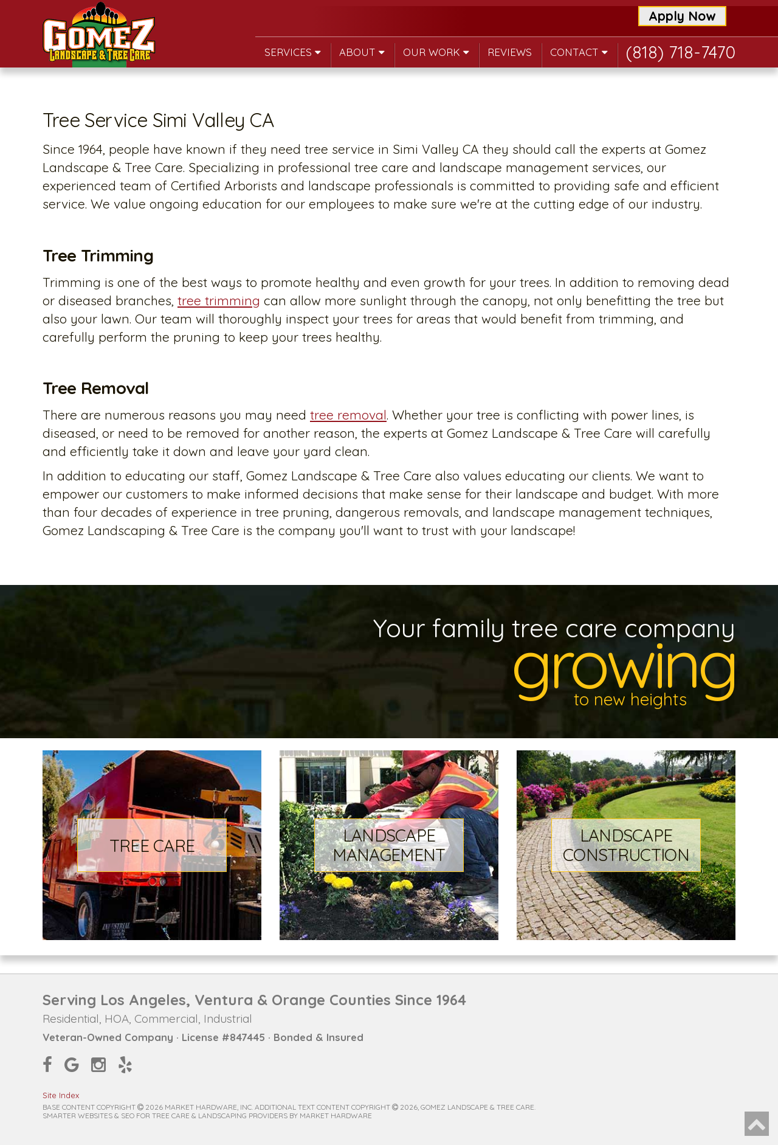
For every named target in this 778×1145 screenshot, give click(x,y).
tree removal (348, 415)
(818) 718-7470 (680, 52)
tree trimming (218, 300)
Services (292, 52)
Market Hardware (336, 1115)
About (362, 52)
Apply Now (682, 16)
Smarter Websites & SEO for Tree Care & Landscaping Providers (165, 1115)
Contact (579, 52)
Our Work (436, 52)
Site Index (61, 1095)
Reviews (509, 52)
